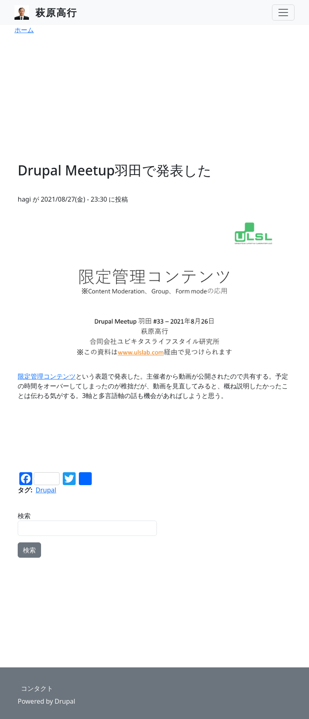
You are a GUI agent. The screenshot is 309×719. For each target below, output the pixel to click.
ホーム (24, 29)
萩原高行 (56, 12)
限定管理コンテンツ (47, 376)
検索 (24, 515)
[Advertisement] (154, 101)
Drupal (46, 490)
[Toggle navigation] (283, 12)
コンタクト (37, 688)
